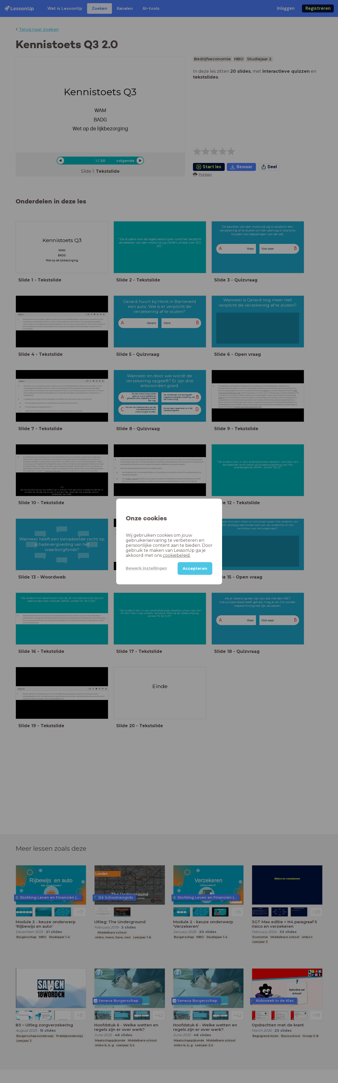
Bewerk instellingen (146, 568)
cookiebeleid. (177, 555)
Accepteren (195, 568)
